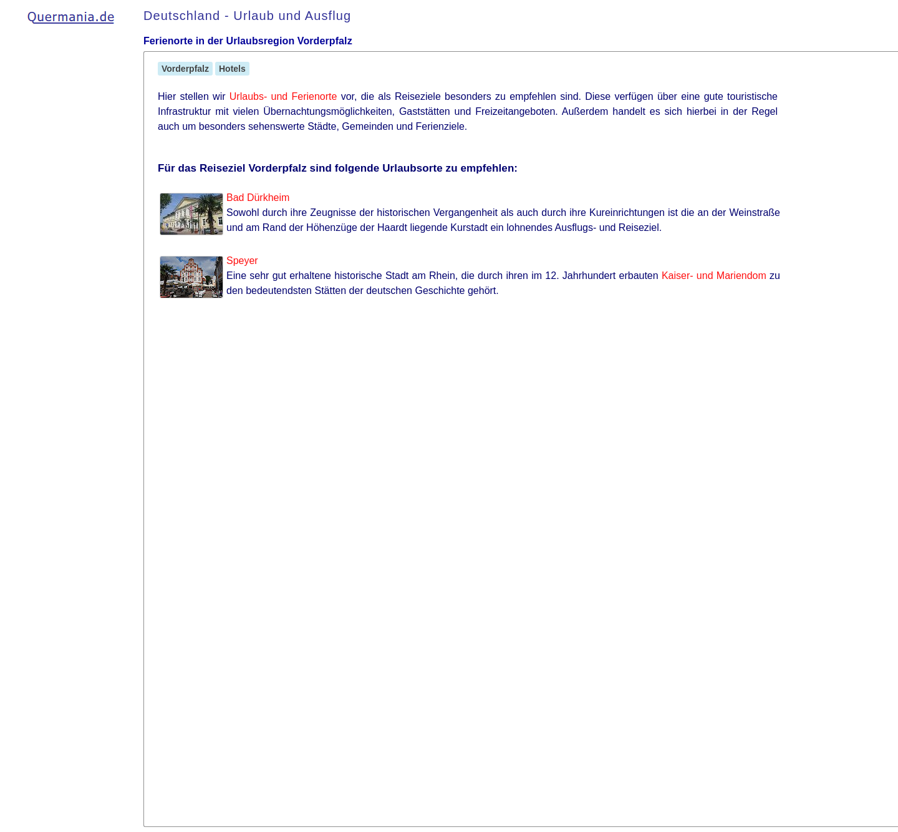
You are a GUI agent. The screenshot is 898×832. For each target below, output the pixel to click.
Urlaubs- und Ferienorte (283, 96)
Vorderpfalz (185, 69)
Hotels (232, 69)
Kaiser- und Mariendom (714, 275)
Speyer (242, 260)
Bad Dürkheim (257, 197)
